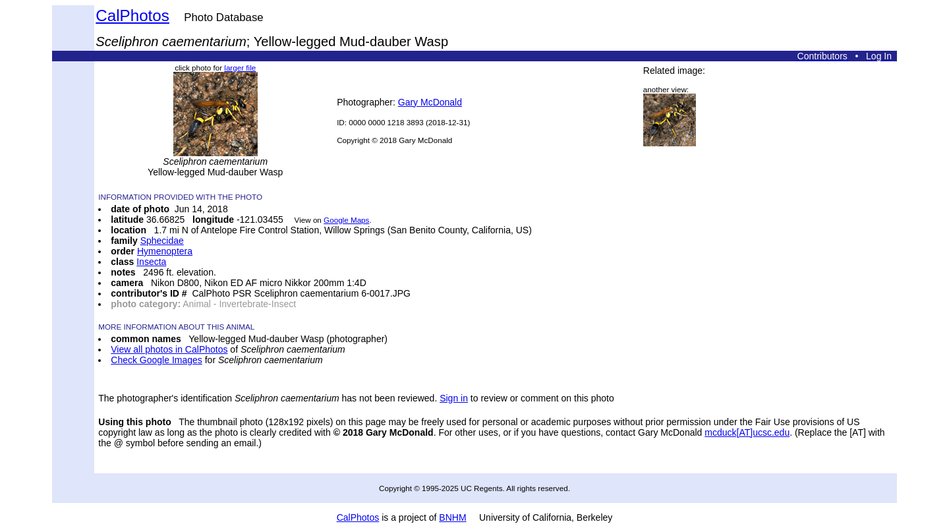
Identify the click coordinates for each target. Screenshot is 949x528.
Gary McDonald (430, 102)
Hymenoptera (164, 251)
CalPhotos (132, 15)
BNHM (452, 517)
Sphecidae (162, 240)
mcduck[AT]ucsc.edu (747, 432)
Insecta (151, 261)
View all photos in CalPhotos (169, 349)
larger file (240, 67)
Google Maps (346, 220)
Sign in (454, 398)
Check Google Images (156, 360)
